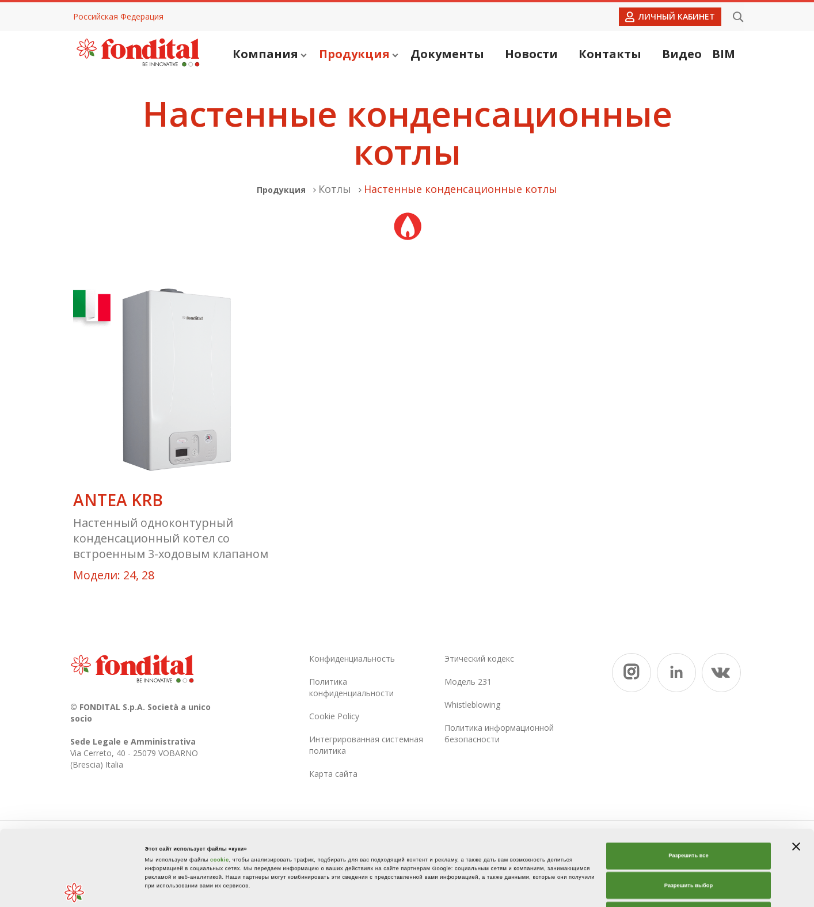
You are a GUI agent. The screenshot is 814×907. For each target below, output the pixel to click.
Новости (531, 54)
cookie (219, 789)
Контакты (610, 54)
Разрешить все (688, 785)
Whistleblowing (472, 704)
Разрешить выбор (688, 815)
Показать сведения (539, 888)
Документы (447, 54)
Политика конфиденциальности (351, 687)
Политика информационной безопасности (499, 733)
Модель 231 (468, 681)
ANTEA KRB (118, 500)
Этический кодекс (479, 658)
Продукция (358, 54)
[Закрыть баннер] (796, 776)
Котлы (334, 189)
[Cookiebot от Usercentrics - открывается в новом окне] (74, 887)
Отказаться (689, 844)
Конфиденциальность (352, 658)
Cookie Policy (334, 716)
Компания (269, 54)
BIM (723, 54)
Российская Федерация (118, 16)
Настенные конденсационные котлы (460, 189)
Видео (682, 54)
